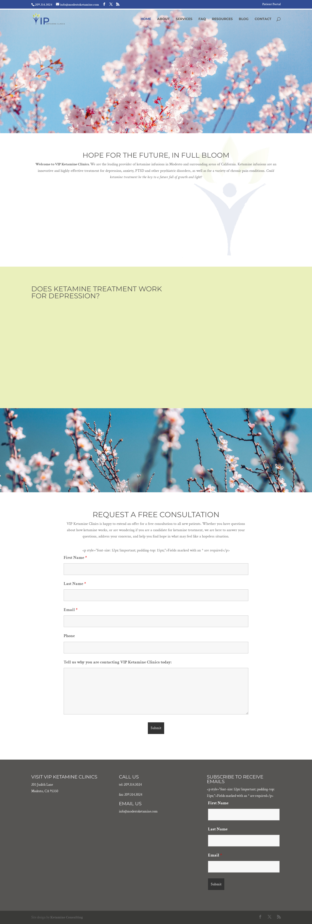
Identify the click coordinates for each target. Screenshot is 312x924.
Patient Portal (271, 4)
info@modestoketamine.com (138, 811)
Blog (244, 19)
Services (184, 19)
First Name (75, 557)
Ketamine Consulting (66, 917)
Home (146, 19)
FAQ (202, 19)
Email (70, 609)
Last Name (75, 583)
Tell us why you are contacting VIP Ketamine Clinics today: (118, 662)
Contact (263, 19)
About (163, 19)
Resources (222, 19)
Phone (69, 636)
